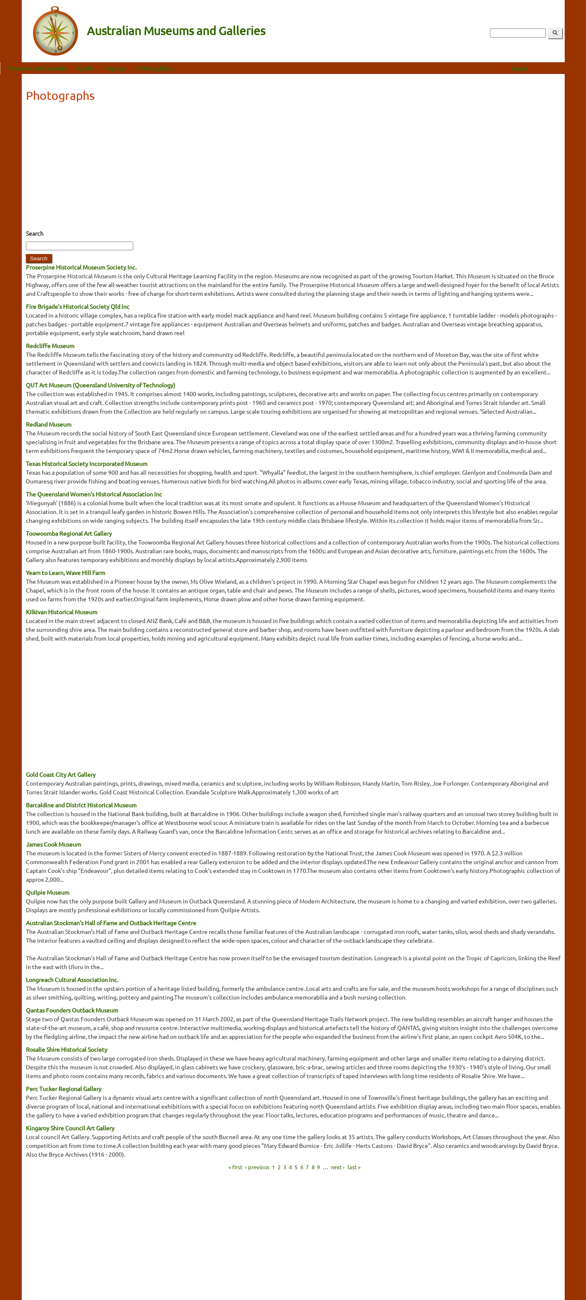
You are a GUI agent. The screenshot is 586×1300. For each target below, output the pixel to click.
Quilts (107, 68)
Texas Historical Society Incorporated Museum (86, 463)
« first (235, 1166)
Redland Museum (48, 424)
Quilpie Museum (47, 892)
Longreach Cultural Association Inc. (72, 979)
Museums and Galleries (59, 68)
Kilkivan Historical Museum (61, 612)
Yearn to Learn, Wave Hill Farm (65, 572)
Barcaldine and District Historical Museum (81, 805)
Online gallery (176, 68)
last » (354, 1166)
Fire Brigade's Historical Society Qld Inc (77, 306)
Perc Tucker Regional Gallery (63, 1088)
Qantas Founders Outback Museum (72, 1010)
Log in (540, 68)
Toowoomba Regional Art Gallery (69, 533)
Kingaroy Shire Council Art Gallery (70, 1128)
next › (338, 1166)
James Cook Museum (53, 844)
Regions (136, 68)
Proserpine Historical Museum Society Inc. (81, 267)
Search (34, 233)
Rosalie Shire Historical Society (66, 1049)
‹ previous (257, 1166)
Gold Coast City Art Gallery (61, 774)
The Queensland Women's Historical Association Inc (94, 494)
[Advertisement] (293, 168)
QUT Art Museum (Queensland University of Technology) (100, 385)
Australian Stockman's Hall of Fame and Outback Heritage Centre (111, 922)
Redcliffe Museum (50, 345)
